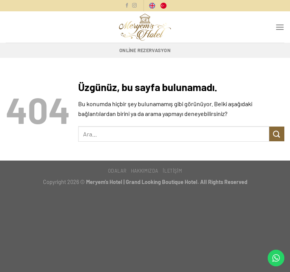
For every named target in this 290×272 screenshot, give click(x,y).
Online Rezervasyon (145, 50)
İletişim (172, 170)
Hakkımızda (144, 170)
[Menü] (279, 27)
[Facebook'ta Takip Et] (127, 5)
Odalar (117, 170)
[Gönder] (276, 134)
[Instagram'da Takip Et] (134, 5)
